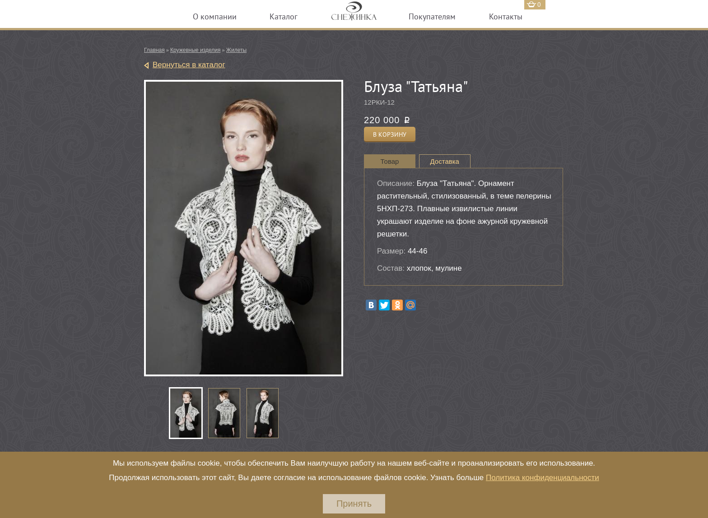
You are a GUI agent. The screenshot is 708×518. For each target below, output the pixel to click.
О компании (215, 16)
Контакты (505, 16)
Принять (354, 504)
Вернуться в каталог (189, 64)
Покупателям (432, 16)
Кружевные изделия (195, 50)
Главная (154, 50)
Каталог (284, 16)
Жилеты (236, 50)
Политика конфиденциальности (542, 477)
